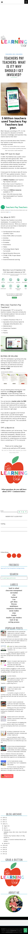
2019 (4, 845)
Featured (14, 597)
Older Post (18, 516)
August (6, 826)
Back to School (14, 588)
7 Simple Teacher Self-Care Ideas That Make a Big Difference (16, 688)
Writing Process (14, 622)
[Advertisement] (14, 18)
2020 (4, 823)
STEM (14, 613)
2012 (4, 853)
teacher (14, 615)
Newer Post (10, 516)
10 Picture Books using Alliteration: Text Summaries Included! (16, 762)
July (5, 828)
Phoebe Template (5, 930)
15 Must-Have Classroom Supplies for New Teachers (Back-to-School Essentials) (16, 703)
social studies (14, 611)
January (6, 843)
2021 (4, 821)
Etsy (14, 595)
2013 (4, 851)
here (9, 212)
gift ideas (14, 602)
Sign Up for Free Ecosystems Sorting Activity (12, 568)
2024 (4, 819)
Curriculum (14, 593)
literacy (14, 604)
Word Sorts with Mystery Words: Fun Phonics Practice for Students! (16, 718)
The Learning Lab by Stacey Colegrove (14, 929)
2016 (4, 849)
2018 (4, 847)
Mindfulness (14, 606)
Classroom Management (14, 590)
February (6, 830)
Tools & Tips (14, 620)
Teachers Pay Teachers (14, 54)
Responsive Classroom (14, 608)
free (14, 599)
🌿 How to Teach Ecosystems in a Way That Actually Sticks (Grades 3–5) (16, 648)
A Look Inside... (12, 676)
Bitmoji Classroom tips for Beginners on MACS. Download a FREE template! (17, 733)
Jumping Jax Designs (18, 932)
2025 (4, 817)
